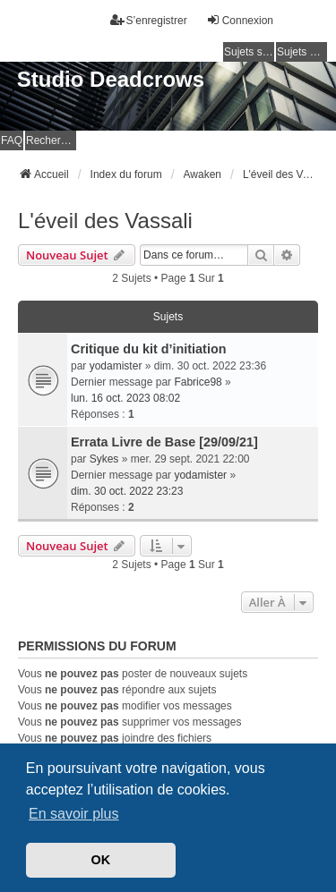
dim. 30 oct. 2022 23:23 (127, 491)
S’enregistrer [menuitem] (148, 20)
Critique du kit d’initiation (148, 349)
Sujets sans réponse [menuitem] (249, 52)
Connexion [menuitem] (239, 20)
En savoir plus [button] (74, 813)
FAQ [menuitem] (11, 140)
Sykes (104, 459)
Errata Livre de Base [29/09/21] (164, 442)
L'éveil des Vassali (105, 220)
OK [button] (101, 860)
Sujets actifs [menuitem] (302, 52)
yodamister (116, 366)
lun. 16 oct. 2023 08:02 (125, 398)
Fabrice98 (197, 382)
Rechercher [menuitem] (51, 140)
